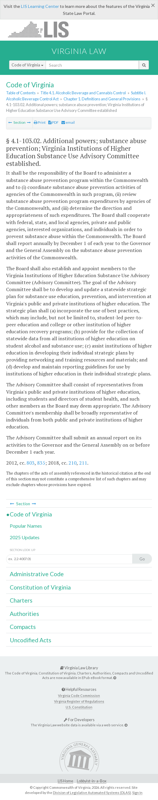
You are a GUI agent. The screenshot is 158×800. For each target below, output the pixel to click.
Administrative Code (37, 573)
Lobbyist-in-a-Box (91, 781)
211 (83, 462)
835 (41, 462)
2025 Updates (25, 537)
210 (72, 462)
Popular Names (26, 526)
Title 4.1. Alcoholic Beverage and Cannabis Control (83, 92)
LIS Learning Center (40, 6)
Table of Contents (21, 92)
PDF (53, 122)
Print (40, 122)
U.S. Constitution (79, 707)
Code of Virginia (27, 64)
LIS (42, 29)
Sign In (137, 793)
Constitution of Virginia (40, 587)
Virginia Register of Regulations (79, 701)
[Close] (153, 5)
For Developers (79, 719)
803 (30, 462)
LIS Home (65, 781)
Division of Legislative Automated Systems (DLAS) (92, 793)
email (68, 122)
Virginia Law (79, 50)
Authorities (24, 613)
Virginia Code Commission (79, 695)
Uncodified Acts (30, 640)
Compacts (23, 626)
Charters (21, 600)
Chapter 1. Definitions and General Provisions (102, 98)
